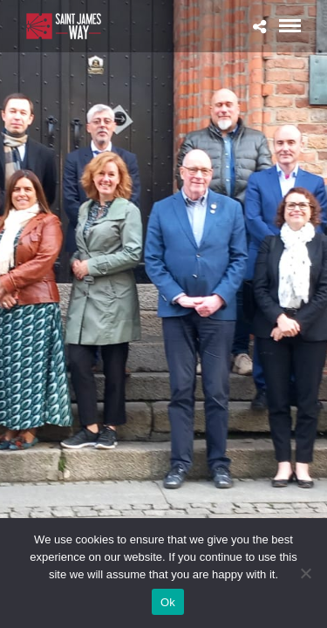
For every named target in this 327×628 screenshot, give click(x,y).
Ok (167, 602)
